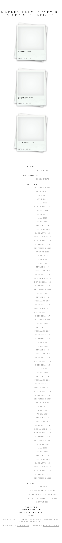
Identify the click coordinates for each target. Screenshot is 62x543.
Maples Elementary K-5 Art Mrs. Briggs (31, 14)
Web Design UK (51, 526)
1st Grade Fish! (26, 142)
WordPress (23, 526)
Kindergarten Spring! (26, 98)
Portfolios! (24, 52)
